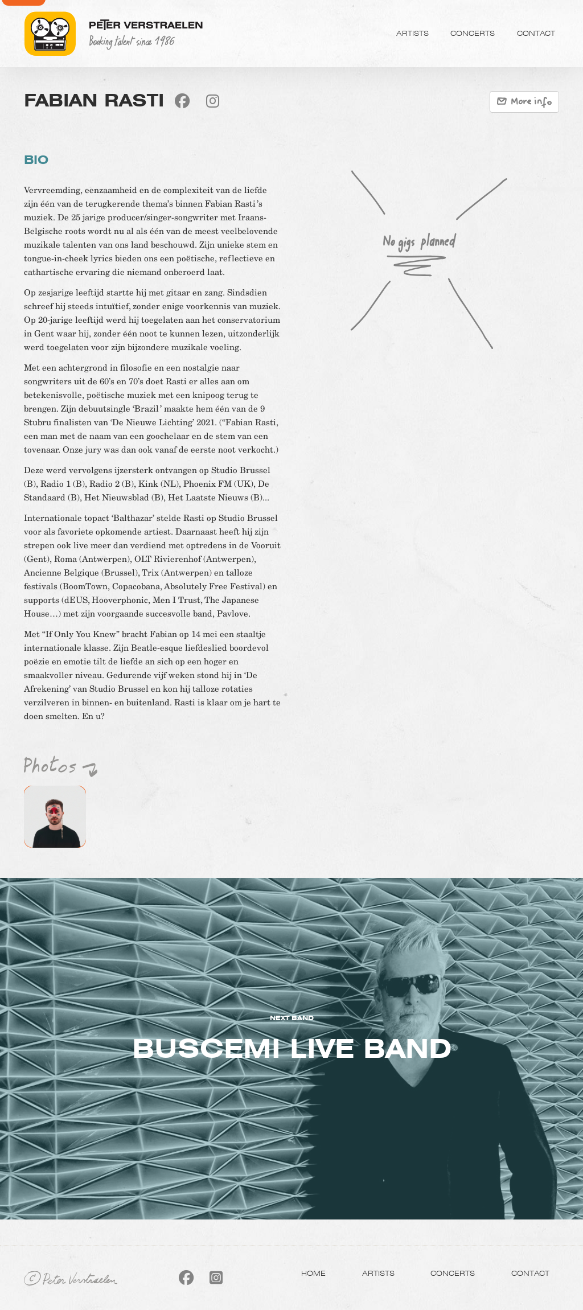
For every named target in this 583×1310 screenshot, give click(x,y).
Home (313, 1273)
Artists (412, 33)
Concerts (472, 33)
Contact (536, 33)
